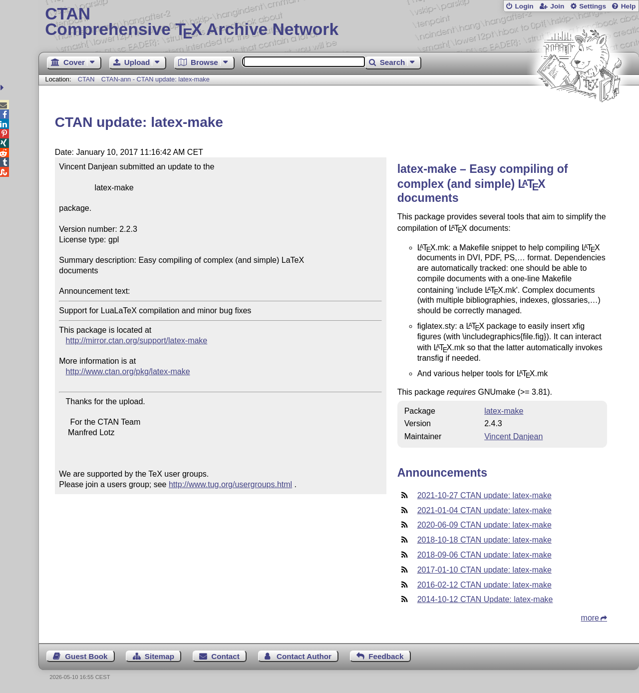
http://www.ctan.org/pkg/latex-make (128, 371)
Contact (225, 656)
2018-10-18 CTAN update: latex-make (484, 540)
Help (628, 6)
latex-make (503, 411)
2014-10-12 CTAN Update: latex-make (485, 599)
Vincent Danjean (513, 436)
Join (557, 6)
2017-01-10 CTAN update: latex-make (484, 570)
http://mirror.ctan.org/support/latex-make (137, 340)
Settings (592, 6)
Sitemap (159, 656)
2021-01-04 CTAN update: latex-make (484, 510)
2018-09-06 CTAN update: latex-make (484, 555)
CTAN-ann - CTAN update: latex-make (155, 79)
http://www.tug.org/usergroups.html (230, 484)
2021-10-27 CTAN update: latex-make (484, 495)
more (590, 618)
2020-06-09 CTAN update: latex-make (484, 525)
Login (524, 6)
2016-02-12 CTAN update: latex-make (484, 585)
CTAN (86, 79)
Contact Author (304, 656)
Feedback (385, 656)
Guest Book (86, 656)
